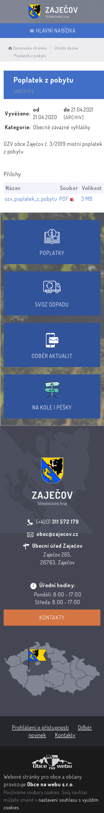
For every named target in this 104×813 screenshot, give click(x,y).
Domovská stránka (27, 48)
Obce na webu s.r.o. (50, 784)
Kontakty (52, 617)
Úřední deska (66, 48)
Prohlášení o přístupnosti (40, 727)
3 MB (86, 198)
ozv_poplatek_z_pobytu (31, 198)
